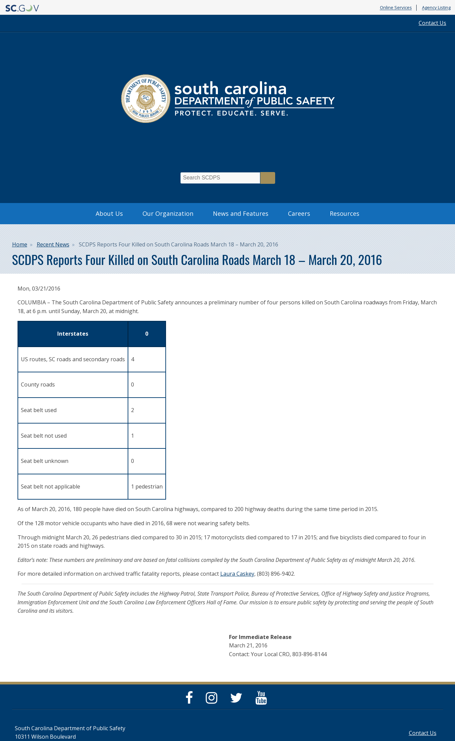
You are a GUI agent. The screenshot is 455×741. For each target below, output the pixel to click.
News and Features (240, 213)
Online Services (396, 8)
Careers (299, 213)
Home (19, 244)
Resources (344, 213)
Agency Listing (436, 8)
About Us (109, 213)
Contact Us (432, 23)
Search (267, 178)
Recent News (53, 244)
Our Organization (167, 213)
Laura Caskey (237, 573)
